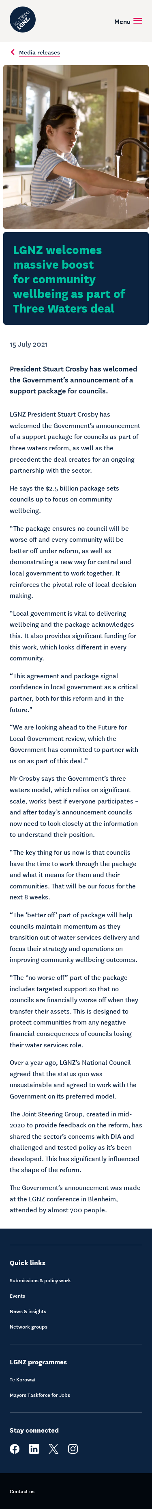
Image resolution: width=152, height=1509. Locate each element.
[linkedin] (34, 1452)
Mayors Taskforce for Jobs (40, 1395)
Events (17, 1296)
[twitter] (53, 1452)
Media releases (35, 52)
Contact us (22, 1491)
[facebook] (14, 1452)
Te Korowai (22, 1379)
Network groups (28, 1326)
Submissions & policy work (40, 1280)
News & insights (28, 1311)
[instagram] (73, 1452)
